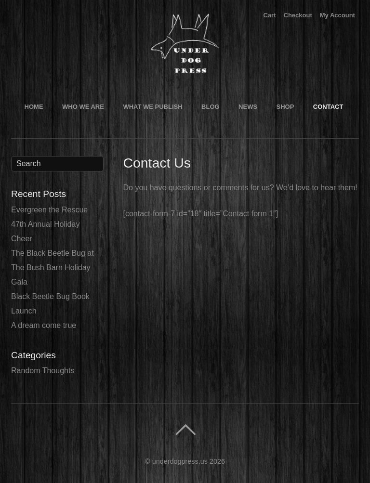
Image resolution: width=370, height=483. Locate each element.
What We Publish (152, 106)
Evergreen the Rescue (49, 210)
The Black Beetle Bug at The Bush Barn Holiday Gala (52, 267)
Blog (210, 106)
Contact (328, 106)
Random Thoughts (42, 370)
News (247, 106)
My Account (337, 15)
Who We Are (83, 106)
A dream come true (43, 325)
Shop (285, 106)
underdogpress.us (180, 461)
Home (34, 106)
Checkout (298, 15)
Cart (270, 15)
